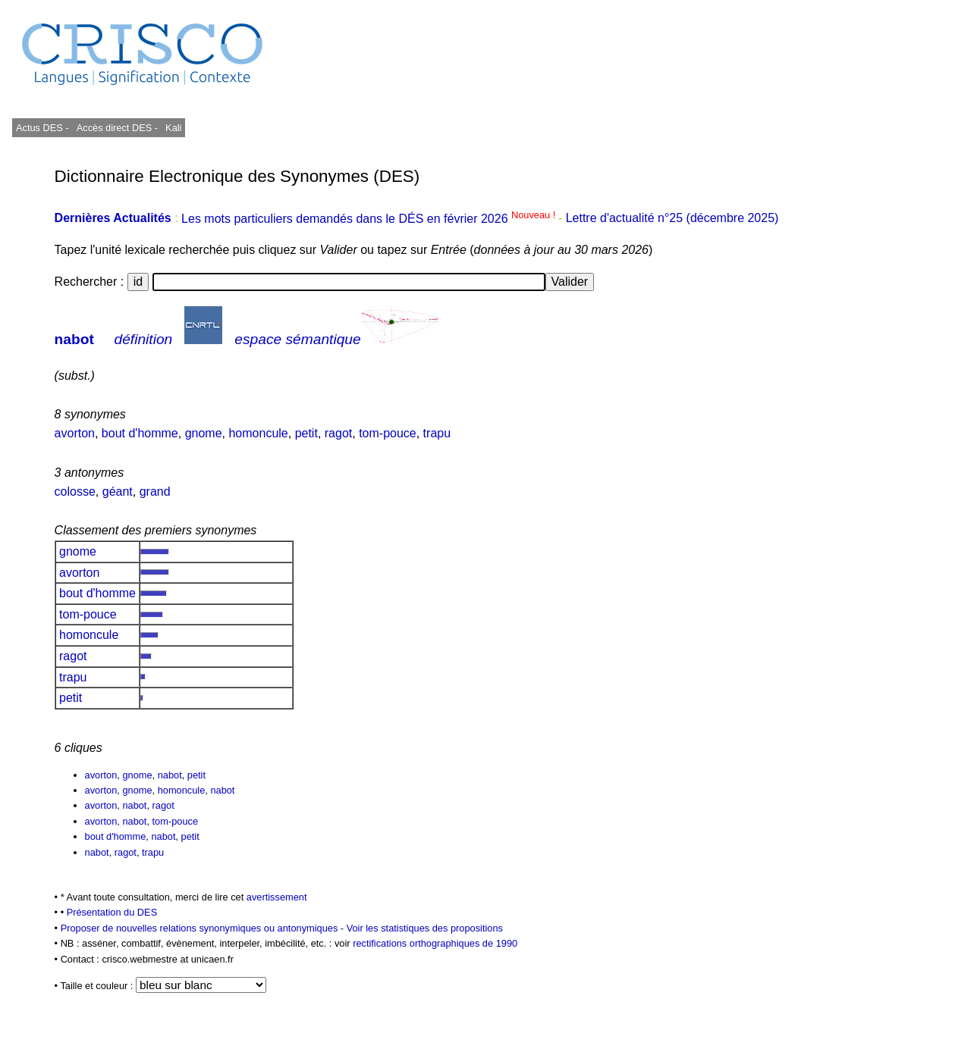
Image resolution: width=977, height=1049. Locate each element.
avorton (75, 433)
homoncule (257, 433)
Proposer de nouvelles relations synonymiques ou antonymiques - (204, 928)
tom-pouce (387, 433)
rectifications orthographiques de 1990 (435, 943)
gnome (203, 433)
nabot (74, 339)
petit (306, 433)
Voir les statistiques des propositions (425, 928)
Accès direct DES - (117, 127)
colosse (75, 491)
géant (117, 491)
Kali (173, 127)
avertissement (277, 897)
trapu (437, 433)
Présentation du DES (112, 912)
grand (155, 491)
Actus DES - (42, 127)
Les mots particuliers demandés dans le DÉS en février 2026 (369, 218)
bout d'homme (140, 433)
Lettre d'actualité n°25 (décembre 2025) (672, 218)
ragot (338, 433)
